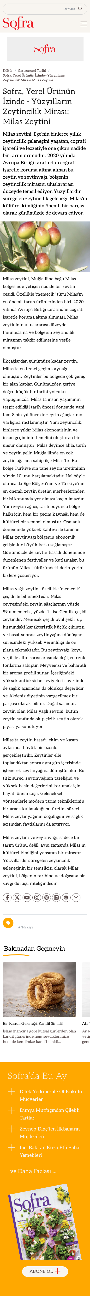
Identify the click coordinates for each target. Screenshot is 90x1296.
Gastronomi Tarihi (32, 71)
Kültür (8, 71)
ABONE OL (45, 1271)
